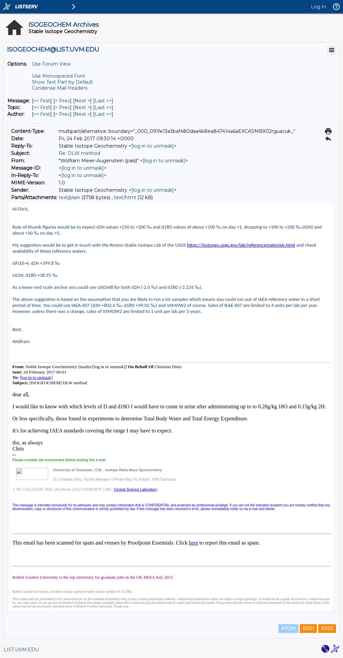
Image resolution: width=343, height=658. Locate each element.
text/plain (69, 197)
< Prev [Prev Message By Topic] (62, 107)
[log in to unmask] (152, 146)
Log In (318, 7)
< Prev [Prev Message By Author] (62, 114)
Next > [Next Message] (82, 101)
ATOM (288, 629)
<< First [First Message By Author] (41, 114)
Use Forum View (51, 64)
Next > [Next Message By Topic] (82, 107)
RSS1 (308, 629)
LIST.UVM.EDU (21, 650)
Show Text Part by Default (62, 82)
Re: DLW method (79, 153)
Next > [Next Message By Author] (82, 114)
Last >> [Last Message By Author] (103, 114)
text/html (125, 197)
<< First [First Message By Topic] (41, 107)
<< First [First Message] (41, 101)
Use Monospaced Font (58, 76)
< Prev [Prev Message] (62, 101)
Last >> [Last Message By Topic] (103, 107)
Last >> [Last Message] (103, 101)
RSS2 (327, 629)
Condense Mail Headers (59, 88)
